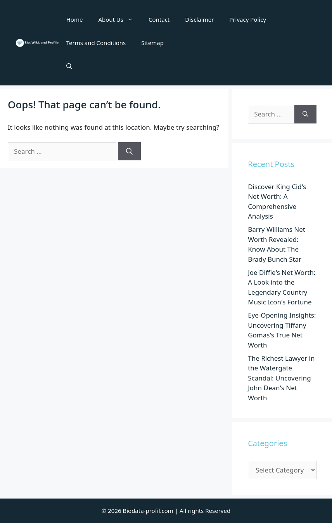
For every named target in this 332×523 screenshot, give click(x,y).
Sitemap (152, 43)
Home (74, 19)
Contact (159, 19)
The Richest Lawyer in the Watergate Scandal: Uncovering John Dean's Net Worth (281, 378)
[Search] (129, 151)
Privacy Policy (247, 19)
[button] (69, 66)
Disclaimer (199, 19)
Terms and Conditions (96, 43)
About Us (119, 19)
